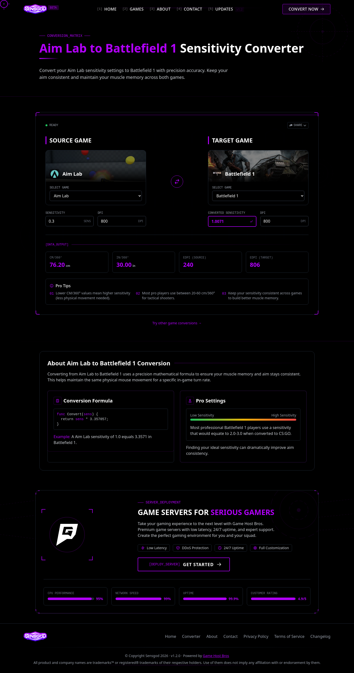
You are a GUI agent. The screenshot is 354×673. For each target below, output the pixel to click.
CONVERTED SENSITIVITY (226, 213)
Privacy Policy (256, 636)
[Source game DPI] (122, 221)
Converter (191, 636)
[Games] (133, 9)
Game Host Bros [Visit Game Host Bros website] (216, 655)
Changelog (320, 636)
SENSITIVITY (55, 213)
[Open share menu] (298, 125)
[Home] (107, 9)
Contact (230, 636)
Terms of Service (289, 636)
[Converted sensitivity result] (232, 221)
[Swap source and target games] (177, 181)
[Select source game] (96, 196)
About (211, 636)
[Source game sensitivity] (69, 221)
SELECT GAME (59, 187)
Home (170, 636)
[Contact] (189, 9)
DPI (100, 213)
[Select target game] (258, 196)
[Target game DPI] (284, 221)
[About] (160, 9)
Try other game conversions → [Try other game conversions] (177, 323)
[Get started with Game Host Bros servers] (184, 564)
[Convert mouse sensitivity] (306, 9)
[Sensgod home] (35, 9)
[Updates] (226, 9)
